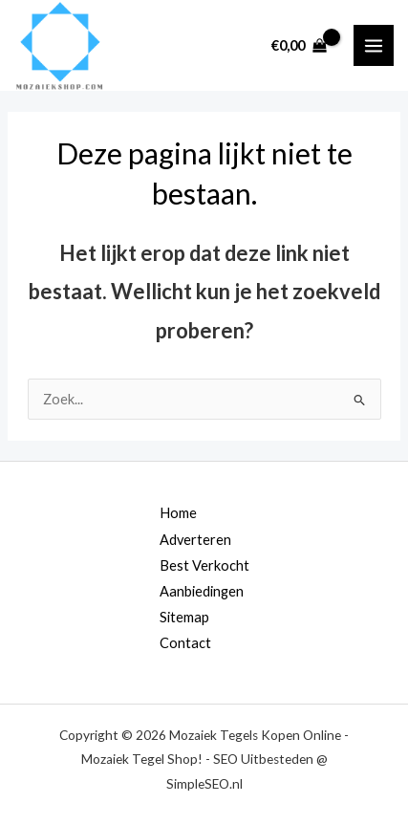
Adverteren (195, 540)
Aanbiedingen (202, 591)
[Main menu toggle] (374, 45)
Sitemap (184, 617)
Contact (185, 643)
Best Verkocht (204, 565)
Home (178, 513)
